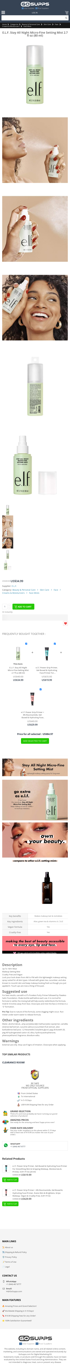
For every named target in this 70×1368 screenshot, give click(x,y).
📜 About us (7, 1247)
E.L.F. (14, 586)
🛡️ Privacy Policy (9, 1257)
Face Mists (27, 26)
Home (4, 24)
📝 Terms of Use (9, 1262)
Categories (14, 24)
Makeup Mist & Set (47, 910)
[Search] (35, 17)
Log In (35, 12)
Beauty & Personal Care (31, 24)
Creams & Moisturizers (11, 26)
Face (56, 24)
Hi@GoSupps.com (14, 1291)
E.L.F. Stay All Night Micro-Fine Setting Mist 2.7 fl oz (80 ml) (18, 670)
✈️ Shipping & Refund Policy (14, 1252)
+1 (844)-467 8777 (17, 1146)
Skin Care (47, 24)
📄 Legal (6, 1266)
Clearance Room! (13, 1062)
